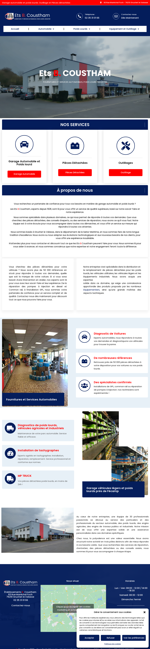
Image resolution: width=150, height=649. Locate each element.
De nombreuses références (113, 360)
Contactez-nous (128, 14)
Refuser (111, 637)
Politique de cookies (112, 644)
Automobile (46, 29)
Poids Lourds (81, 29)
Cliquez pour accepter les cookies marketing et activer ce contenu (73, 610)
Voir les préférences (134, 637)
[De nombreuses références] (84, 363)
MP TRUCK (25, 478)
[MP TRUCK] (10, 480)
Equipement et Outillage (124, 29)
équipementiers (91, 291)
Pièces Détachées (75, 165)
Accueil (15, 28)
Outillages (125, 165)
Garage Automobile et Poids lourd (24, 164)
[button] (144, 612)
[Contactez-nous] (116, 16)
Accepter (89, 637)
